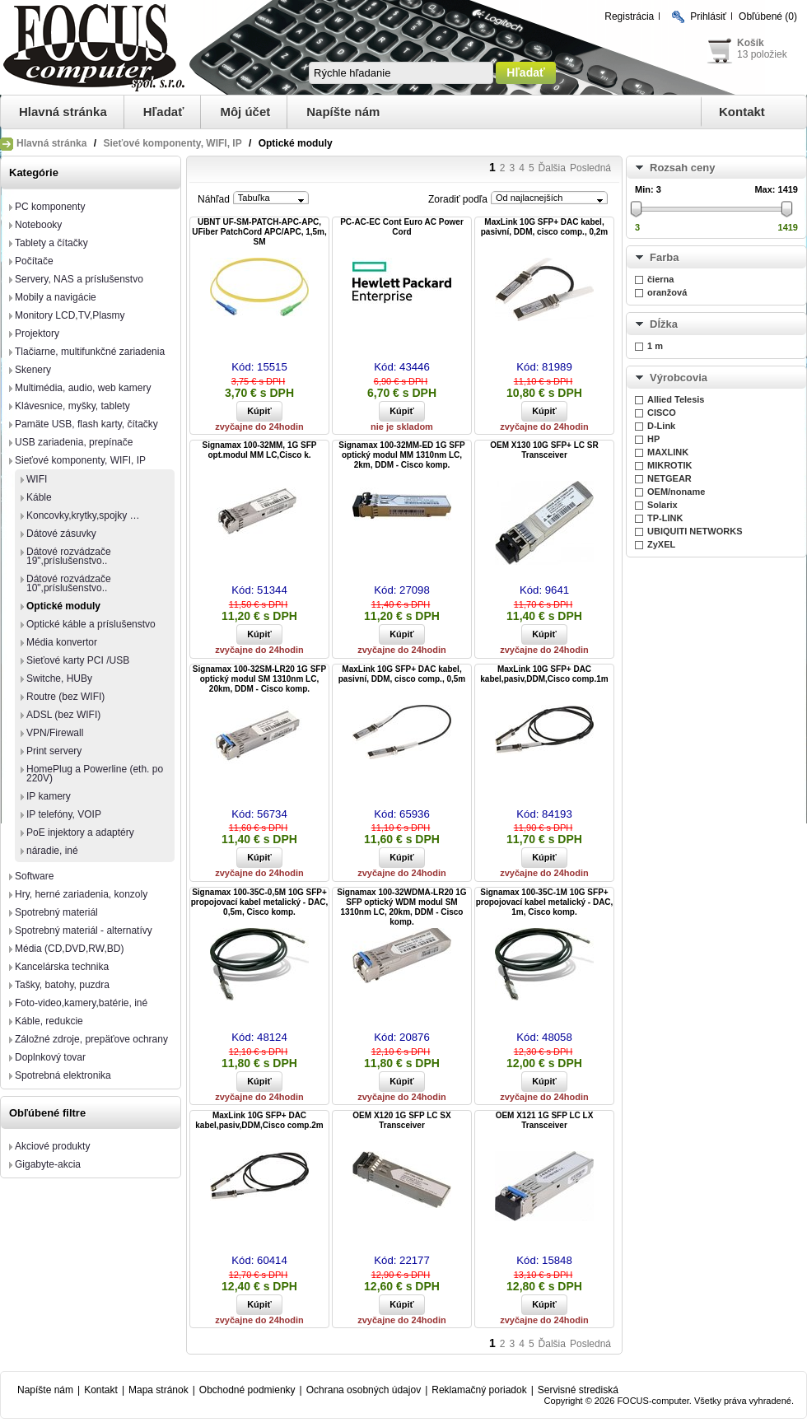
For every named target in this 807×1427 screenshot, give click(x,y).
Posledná (590, 168)
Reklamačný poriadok (478, 1390)
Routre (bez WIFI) (65, 696)
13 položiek (762, 54)
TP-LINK (665, 518)
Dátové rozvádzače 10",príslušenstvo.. (68, 583)
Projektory (37, 333)
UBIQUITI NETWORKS (695, 531)
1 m (655, 346)
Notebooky (38, 225)
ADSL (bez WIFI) (63, 714)
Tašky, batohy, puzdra (62, 985)
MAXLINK (667, 452)
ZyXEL (661, 544)
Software (34, 876)
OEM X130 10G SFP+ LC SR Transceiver (544, 450)
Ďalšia (552, 168)
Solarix (662, 505)
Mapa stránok (158, 1390)
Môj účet (245, 112)
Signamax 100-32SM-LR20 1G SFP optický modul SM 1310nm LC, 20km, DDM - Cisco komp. (259, 679)
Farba (664, 257)
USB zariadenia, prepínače (74, 442)
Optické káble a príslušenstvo (91, 624)
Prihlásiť (708, 16)
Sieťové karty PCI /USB (77, 660)
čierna (660, 279)
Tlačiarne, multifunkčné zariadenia (90, 351)
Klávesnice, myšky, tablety (72, 406)
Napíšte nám (343, 112)
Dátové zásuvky (61, 533)
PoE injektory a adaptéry (80, 832)
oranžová (667, 292)
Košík (750, 43)
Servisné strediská (578, 1390)
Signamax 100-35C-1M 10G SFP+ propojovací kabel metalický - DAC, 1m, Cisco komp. (544, 902)
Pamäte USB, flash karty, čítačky (86, 424)
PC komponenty (50, 206)
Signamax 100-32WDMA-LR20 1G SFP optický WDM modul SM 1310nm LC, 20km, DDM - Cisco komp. (401, 907)
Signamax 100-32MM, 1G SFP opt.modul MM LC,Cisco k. (260, 450)
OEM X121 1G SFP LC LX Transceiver (545, 1120)
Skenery (33, 369)
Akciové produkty (52, 1146)
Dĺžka (664, 324)
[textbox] (401, 73)
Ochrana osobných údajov (363, 1390)
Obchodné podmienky (247, 1390)
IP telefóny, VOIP (63, 814)
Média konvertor (61, 642)
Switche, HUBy (59, 678)
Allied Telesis (676, 399)
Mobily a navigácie (55, 297)
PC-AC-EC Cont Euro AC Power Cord (402, 226)
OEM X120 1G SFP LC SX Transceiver (401, 1120)
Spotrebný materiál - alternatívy (83, 930)
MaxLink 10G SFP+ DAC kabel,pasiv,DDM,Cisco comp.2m (259, 1120)
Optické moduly (63, 606)
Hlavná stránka (63, 112)
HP (653, 439)
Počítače (34, 261)
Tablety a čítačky (51, 243)
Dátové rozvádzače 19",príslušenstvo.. (68, 556)
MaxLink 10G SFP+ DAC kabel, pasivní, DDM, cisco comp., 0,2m (545, 226)
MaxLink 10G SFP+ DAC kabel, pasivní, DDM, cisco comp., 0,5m (402, 674)
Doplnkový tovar (50, 1057)
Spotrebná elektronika (63, 1075)
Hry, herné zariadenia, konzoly (81, 894)
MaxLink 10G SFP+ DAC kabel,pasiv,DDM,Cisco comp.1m (544, 674)
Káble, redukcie (49, 1021)
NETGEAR (669, 478)
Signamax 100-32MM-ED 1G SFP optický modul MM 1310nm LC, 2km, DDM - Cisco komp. (401, 455)
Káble (39, 497)
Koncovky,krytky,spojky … (83, 515)
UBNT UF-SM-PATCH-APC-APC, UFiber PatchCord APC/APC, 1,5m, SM (259, 231)
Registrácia (629, 16)
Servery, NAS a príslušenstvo (79, 279)
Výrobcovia (678, 377)
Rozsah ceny (682, 167)
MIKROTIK (669, 465)
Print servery (54, 751)
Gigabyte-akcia (48, 1164)
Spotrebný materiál (56, 912)
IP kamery (48, 796)
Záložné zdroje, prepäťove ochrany (91, 1039)
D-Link (661, 426)
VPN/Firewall (54, 733)
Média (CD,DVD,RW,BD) (69, 948)
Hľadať (163, 112)
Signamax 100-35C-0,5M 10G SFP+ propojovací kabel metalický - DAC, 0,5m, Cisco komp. (260, 902)
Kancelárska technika (62, 966)
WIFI (36, 479)
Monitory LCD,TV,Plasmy (70, 315)
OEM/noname (676, 492)
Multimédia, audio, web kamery (83, 388)
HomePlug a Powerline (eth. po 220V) (94, 773)
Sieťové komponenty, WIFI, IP (172, 143)
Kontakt (742, 112)
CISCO (661, 412)
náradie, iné (52, 850)
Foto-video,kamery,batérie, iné (81, 1003)
